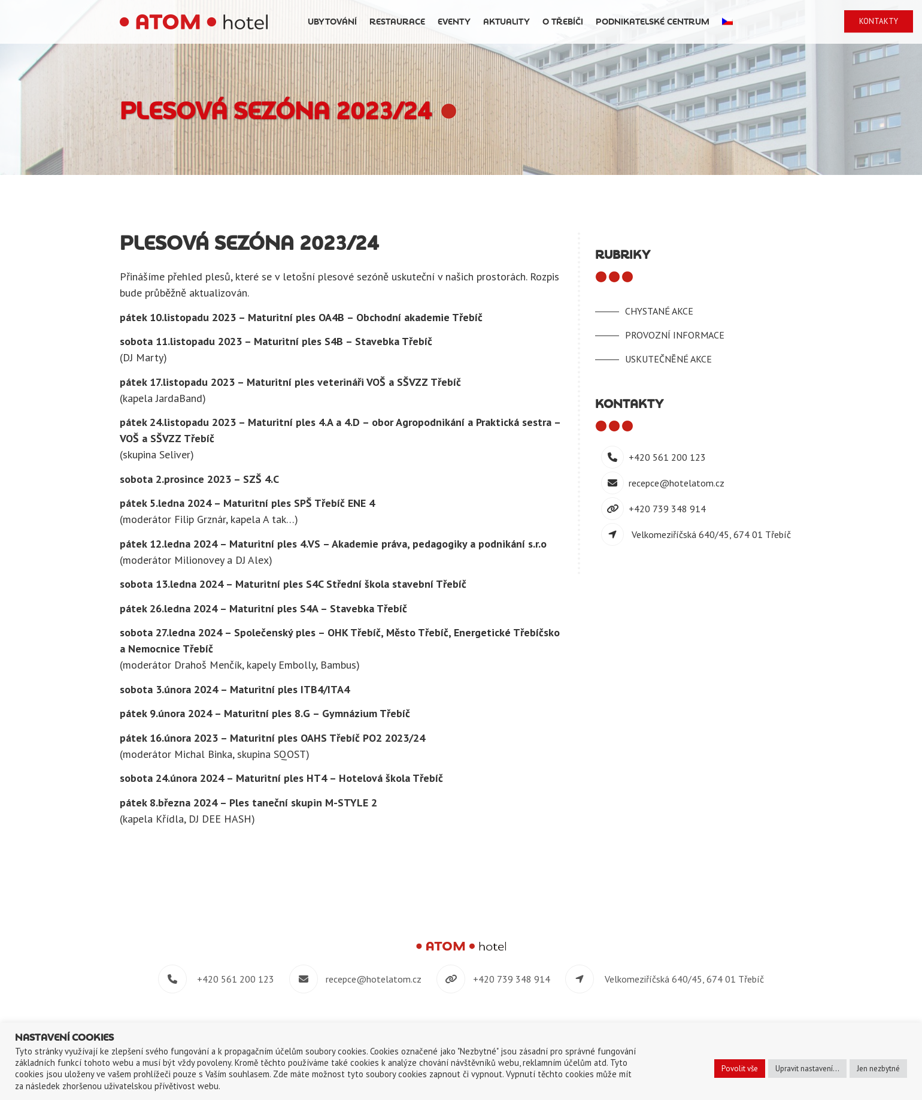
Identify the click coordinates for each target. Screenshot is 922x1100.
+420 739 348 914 (667, 509)
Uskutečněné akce (668, 359)
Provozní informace (674, 335)
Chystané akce (659, 311)
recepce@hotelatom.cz (676, 483)
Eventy (527, 22)
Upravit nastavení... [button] (807, 1068)
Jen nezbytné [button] (878, 1068)
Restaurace (471, 22)
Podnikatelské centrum (726, 22)
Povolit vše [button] (739, 1068)
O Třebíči (636, 22)
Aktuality (580, 22)
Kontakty (881, 21)
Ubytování (405, 22)
